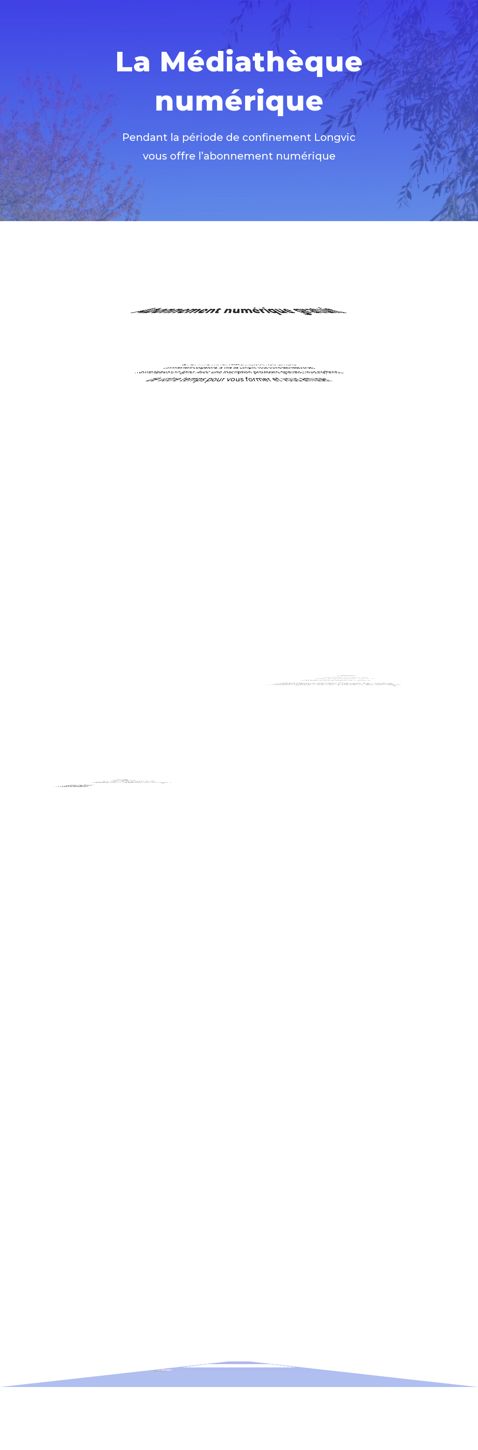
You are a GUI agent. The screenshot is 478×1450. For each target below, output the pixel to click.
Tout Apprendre (326, 653)
